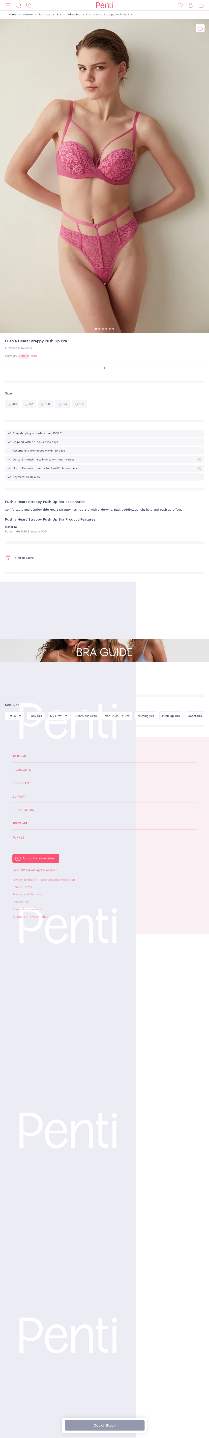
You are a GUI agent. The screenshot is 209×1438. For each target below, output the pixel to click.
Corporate (21, 783)
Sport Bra (195, 716)
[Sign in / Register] (191, 5)
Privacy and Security (27, 894)
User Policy (20, 902)
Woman (28, 14)
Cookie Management (26, 909)
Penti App (20, 823)
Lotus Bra (15, 716)
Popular (19, 756)
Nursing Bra (146, 716)
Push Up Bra (171, 716)
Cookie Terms (22, 887)
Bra (59, 14)
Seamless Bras (86, 716)
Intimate (44, 14)
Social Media (23, 810)
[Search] (18, 5)
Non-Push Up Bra (117, 716)
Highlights (21, 770)
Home (12, 14)
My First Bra (58, 716)
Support (19, 796)
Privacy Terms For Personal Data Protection (43, 879)
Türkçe (18, 837)
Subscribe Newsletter (38, 858)
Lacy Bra (36, 716)
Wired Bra (73, 14)
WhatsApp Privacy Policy (30, 916)
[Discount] (29, 5)
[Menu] (8, 5)
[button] (96, 329)
